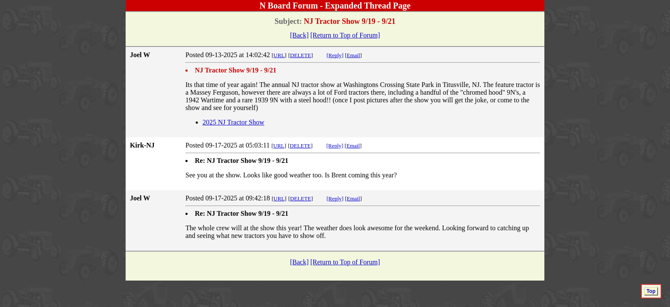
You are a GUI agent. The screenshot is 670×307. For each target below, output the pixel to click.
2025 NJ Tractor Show (233, 122)
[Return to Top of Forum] (345, 35)
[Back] (299, 35)
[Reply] (335, 55)
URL (279, 55)
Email (353, 55)
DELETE (300, 55)
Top (650, 291)
